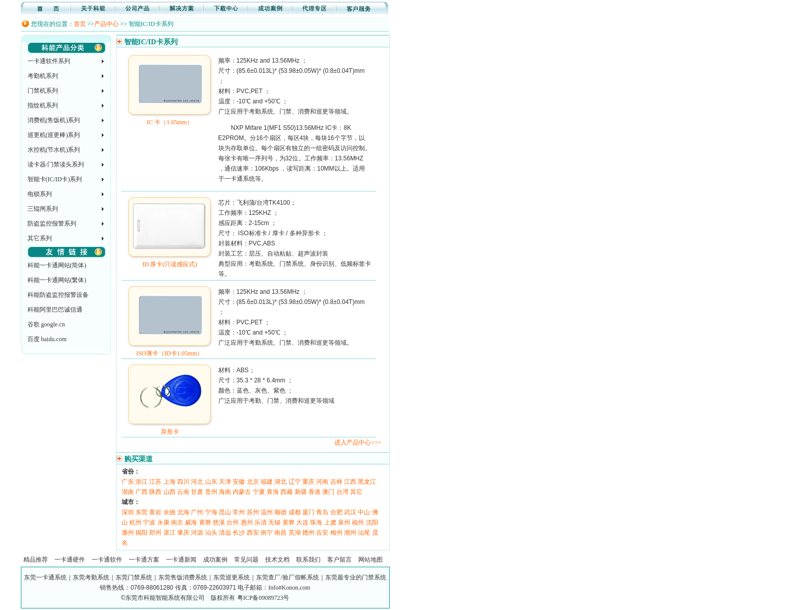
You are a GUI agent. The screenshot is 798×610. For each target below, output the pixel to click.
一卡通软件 (107, 559)
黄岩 (155, 512)
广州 (197, 512)
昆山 (225, 512)
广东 (128, 481)
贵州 (211, 491)
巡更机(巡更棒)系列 (53, 134)
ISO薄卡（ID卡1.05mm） (170, 350)
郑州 (155, 532)
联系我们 (308, 559)
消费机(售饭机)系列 (53, 120)
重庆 (308, 481)
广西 (141, 491)
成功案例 (215, 559)
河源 (197, 532)
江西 (350, 481)
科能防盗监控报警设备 (58, 294)
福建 (267, 481)
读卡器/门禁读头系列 (55, 164)
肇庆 (183, 532)
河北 (197, 481)
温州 (267, 512)
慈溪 (219, 522)
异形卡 (170, 428)
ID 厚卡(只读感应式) (170, 261)
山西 (169, 491)
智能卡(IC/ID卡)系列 (54, 179)
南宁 (267, 532)
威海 (191, 522)
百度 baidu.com (47, 339)
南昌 (280, 532)
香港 (314, 491)
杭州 (135, 522)
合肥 (336, 512)
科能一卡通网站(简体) (57, 265)
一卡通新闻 (181, 559)
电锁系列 (39, 194)
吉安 (322, 532)
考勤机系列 (42, 75)
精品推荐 (35, 559)
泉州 (344, 522)
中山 (364, 512)
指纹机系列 (42, 105)
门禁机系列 (42, 90)
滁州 (128, 532)
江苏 (155, 481)
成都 (295, 512)
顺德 (280, 512)
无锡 (274, 522)
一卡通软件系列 (48, 61)
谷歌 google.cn (46, 324)
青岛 (322, 512)
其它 (356, 491)
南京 (177, 522)
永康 (163, 522)
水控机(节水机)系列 (53, 149)
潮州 (350, 532)
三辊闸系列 (42, 208)
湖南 (128, 491)
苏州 (253, 512)
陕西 (155, 491)
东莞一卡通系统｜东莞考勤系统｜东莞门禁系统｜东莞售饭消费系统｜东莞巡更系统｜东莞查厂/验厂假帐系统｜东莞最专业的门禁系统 (205, 577)
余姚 (169, 512)
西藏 (286, 491)
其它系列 (39, 238)
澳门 (328, 491)
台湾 (342, 491)
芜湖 (295, 532)
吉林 (336, 481)
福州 (358, 522)
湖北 (280, 481)
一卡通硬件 (69, 559)
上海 (169, 481)
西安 (253, 532)
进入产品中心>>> (357, 442)
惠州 (247, 522)
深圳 (128, 512)
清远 (225, 532)
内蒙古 (242, 491)
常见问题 (246, 559)
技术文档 (277, 559)
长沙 (239, 532)
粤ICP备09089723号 (263, 597)
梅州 (336, 532)
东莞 (141, 512)
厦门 (308, 512)
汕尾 (364, 532)
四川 (183, 481)
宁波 (149, 522)
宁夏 (259, 491)
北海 (183, 512)
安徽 (239, 481)
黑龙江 (367, 481)
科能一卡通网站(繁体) (57, 280)
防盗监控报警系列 (51, 223)
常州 (239, 512)
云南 (183, 491)
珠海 (316, 522)
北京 (253, 481)
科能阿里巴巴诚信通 (54, 309)
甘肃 (197, 491)
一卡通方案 (144, 559)
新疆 (301, 491)
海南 (225, 491)
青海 (273, 491)
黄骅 (205, 522)
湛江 (169, 532)
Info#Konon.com (289, 587)
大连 (302, 522)
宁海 (211, 512)
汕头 (211, 532)
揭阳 (141, 532)
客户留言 (339, 559)
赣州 (308, 532)
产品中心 (106, 23)
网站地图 (370, 559)
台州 (232, 522)
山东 (211, 481)
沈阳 (372, 522)
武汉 (350, 512)
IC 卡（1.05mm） (170, 119)
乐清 (260, 522)
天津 (225, 481)
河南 (322, 481)
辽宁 (295, 481)
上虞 (330, 522)
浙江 (141, 481)
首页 (80, 23)
